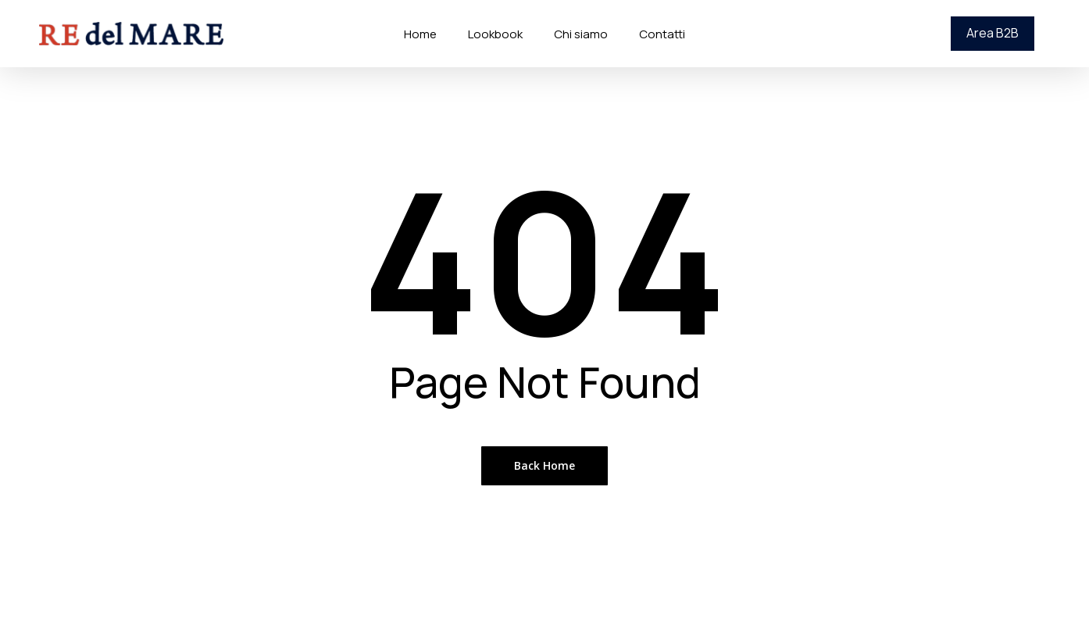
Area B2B (992, 32)
